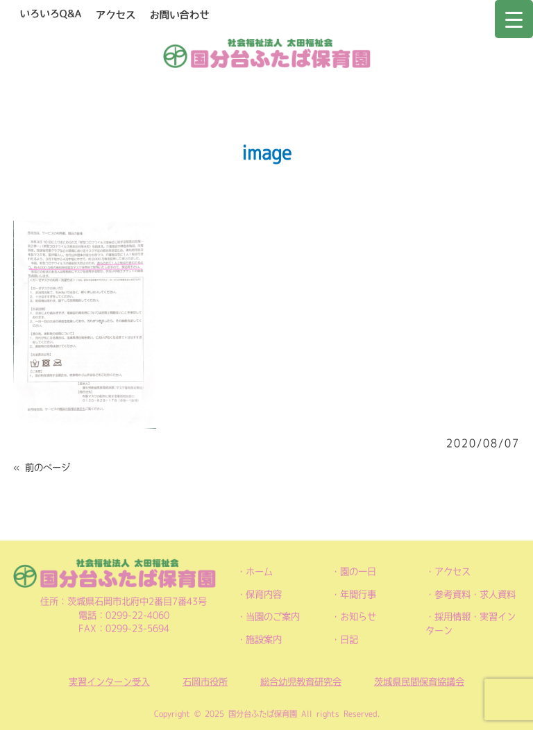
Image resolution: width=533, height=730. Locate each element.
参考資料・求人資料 (475, 594)
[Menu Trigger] (514, 19)
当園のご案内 (273, 616)
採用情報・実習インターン (470, 623)
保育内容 (264, 594)
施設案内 (264, 639)
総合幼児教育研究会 (300, 681)
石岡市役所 (205, 681)
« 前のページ (41, 467)
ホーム (259, 571)
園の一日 (358, 571)
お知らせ (358, 616)
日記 (349, 639)
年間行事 (358, 594)
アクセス (452, 571)
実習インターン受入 (109, 681)
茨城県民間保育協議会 (419, 681)
